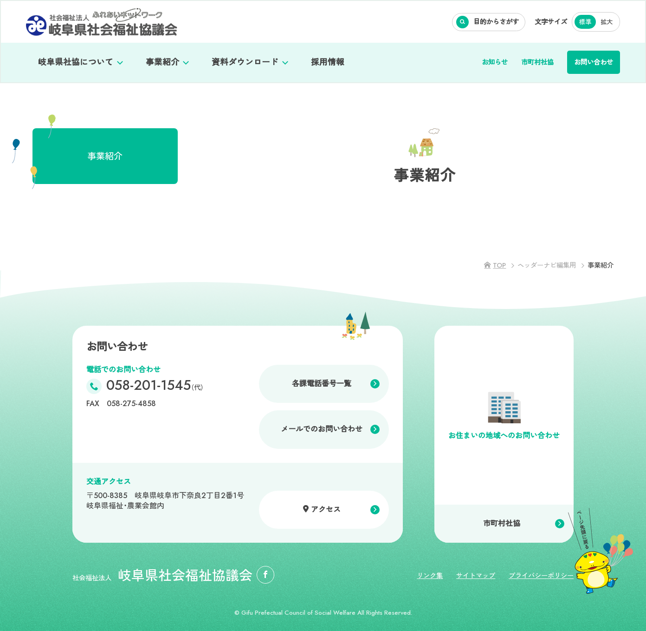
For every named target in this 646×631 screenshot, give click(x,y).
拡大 (607, 22)
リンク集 (430, 575)
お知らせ (495, 62)
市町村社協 (537, 62)
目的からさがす (496, 21)
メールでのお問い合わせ (321, 429)
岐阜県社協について (75, 62)
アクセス (326, 509)
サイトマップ (475, 575)
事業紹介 (162, 62)
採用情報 (327, 62)
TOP (499, 265)
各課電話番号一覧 (321, 383)
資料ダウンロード (245, 62)
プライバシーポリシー (541, 575)
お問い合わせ (593, 62)
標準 (585, 22)
